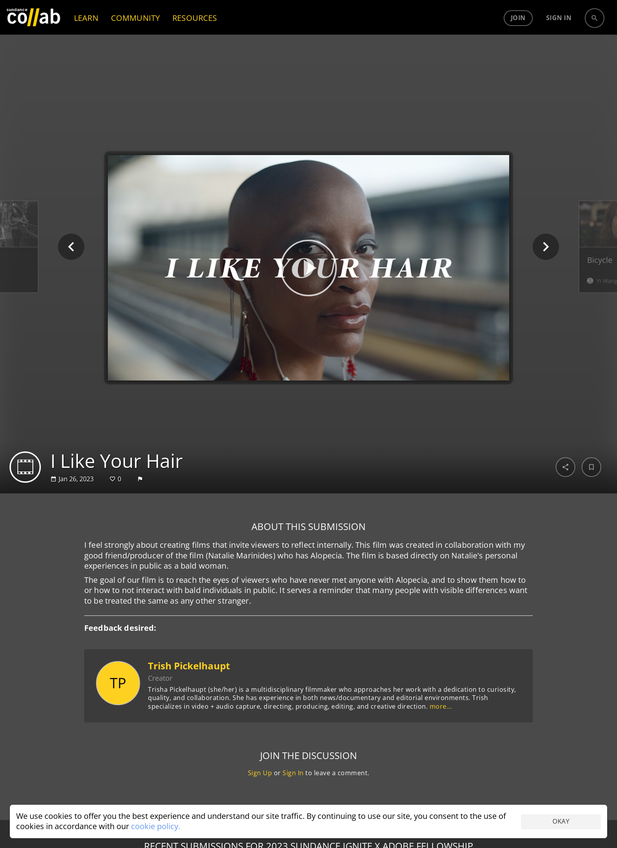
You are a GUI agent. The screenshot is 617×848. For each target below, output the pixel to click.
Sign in (559, 34)
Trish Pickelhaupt (189, 665)
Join (518, 34)
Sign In (293, 773)
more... (441, 706)
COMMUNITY (135, 33)
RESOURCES (194, 33)
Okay (560, 821)
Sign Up (260, 773)
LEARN (86, 33)
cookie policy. (155, 826)
